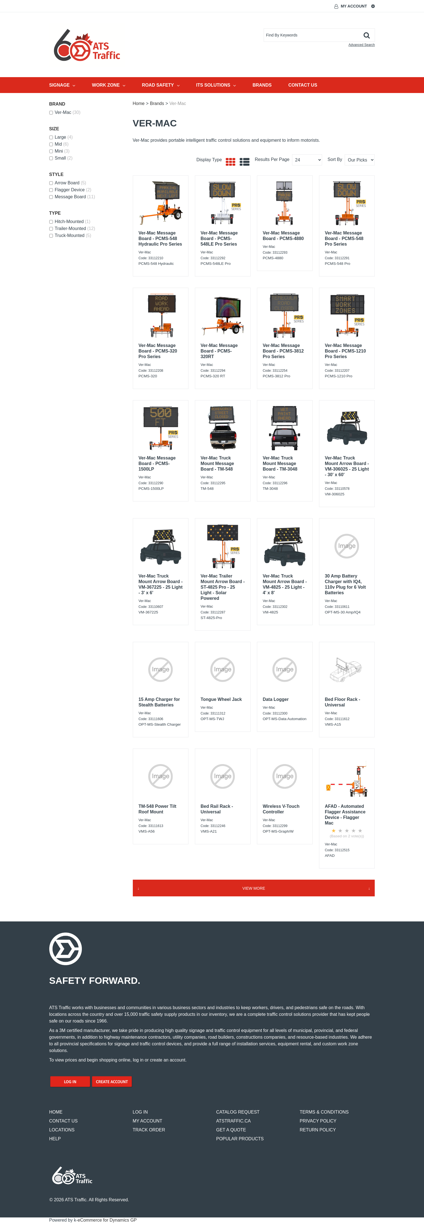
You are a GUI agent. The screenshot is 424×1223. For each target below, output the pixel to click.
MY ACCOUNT (147, 1121)
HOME (56, 1112)
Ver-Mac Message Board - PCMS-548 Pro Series (344, 238)
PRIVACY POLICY (318, 1121)
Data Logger (276, 699)
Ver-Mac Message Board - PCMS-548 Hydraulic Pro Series (160, 238)
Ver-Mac (64, 112)
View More (253, 888)
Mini (59, 151)
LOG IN (140, 1112)
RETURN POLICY (318, 1129)
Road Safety (161, 85)
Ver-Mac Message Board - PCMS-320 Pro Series (158, 351)
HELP (55, 1138)
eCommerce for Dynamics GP (107, 1220)
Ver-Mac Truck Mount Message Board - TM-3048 (280, 463)
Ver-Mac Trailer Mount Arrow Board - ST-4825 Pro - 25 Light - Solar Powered (223, 587)
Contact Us (302, 85)
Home (139, 103)
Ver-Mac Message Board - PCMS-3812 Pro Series (283, 351)
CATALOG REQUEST (238, 1112)
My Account (354, 6)
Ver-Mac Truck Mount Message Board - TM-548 (217, 463)
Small (61, 158)
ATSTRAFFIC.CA (233, 1121)
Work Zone (108, 85)
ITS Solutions (216, 85)
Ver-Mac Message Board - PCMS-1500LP (157, 463)
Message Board (72, 196)
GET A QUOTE (231, 1129)
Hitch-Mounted (69, 221)
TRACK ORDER (149, 1129)
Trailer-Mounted (72, 228)
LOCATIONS (62, 1129)
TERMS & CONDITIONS (324, 1112)
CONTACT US (63, 1121)
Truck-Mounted (70, 235)
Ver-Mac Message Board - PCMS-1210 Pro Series (345, 351)
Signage (62, 85)
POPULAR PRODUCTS (240, 1138)
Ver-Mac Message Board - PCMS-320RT (219, 351)
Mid (59, 144)
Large (61, 137)
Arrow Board (67, 182)
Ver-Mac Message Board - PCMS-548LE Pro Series (219, 238)
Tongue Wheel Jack (221, 699)
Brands (262, 85)
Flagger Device (70, 189)
